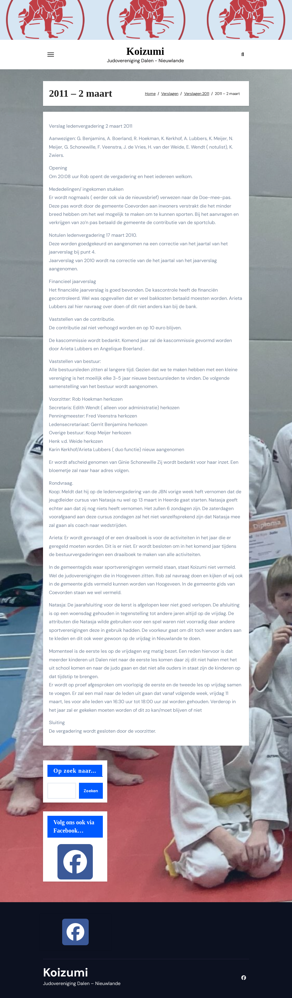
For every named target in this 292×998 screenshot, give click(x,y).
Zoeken (91, 790)
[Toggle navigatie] (50, 54)
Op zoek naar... (74, 770)
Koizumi (145, 51)
